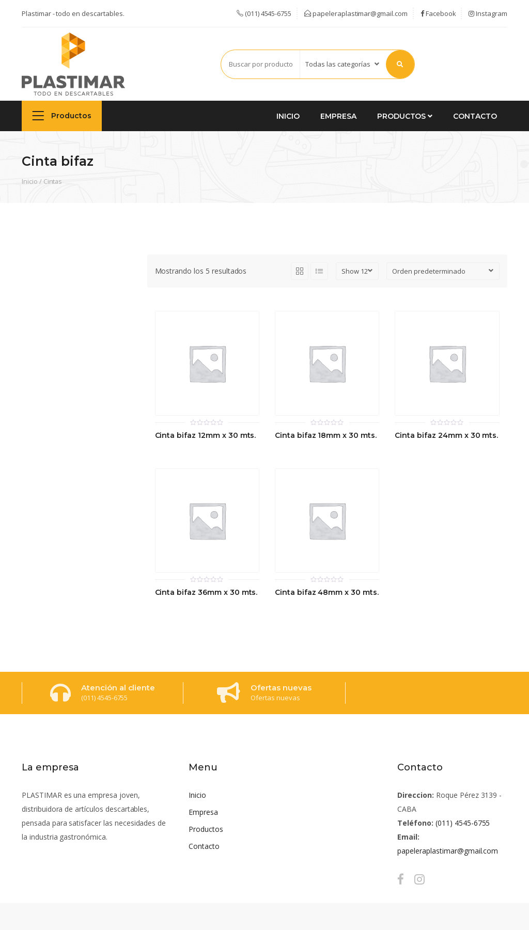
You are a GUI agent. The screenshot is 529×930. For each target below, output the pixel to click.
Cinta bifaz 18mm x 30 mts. (326, 435)
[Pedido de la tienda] (443, 271)
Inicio (288, 116)
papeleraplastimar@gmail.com (356, 13)
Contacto (475, 116)
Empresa (338, 116)
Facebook (438, 13)
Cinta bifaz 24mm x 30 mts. (446, 435)
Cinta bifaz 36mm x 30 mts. (206, 592)
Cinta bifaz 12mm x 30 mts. (205, 435)
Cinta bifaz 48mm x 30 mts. (327, 592)
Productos (61, 115)
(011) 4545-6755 (462, 823)
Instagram (488, 13)
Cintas (53, 181)
